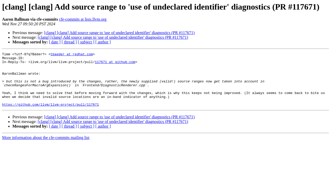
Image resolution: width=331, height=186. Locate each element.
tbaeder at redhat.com (71, 54)
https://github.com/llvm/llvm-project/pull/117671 (50, 115)
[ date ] (55, 42)
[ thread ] (69, 42)
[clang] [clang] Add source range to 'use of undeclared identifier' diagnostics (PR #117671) (119, 32)
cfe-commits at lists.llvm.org (83, 19)
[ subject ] (86, 42)
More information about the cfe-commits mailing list (45, 148)
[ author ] (103, 42)
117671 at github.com (115, 64)
